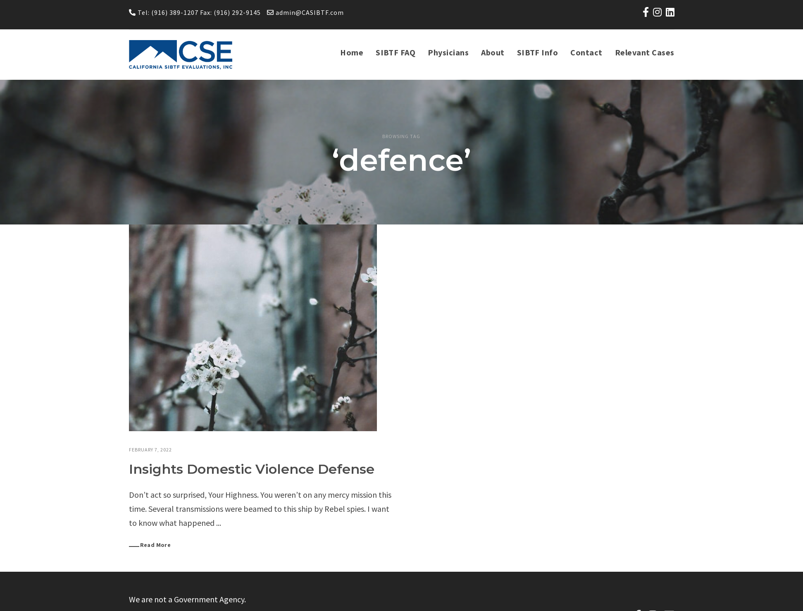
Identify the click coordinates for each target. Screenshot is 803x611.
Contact (587, 52)
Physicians (450, 52)
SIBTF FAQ (398, 52)
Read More (155, 545)
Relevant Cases (645, 52)
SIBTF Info (539, 52)
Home (354, 52)
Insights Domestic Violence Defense (251, 469)
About (494, 52)
